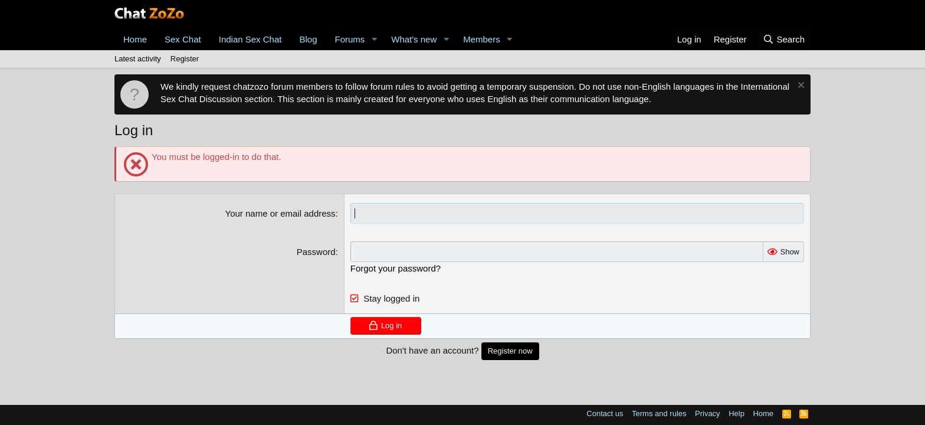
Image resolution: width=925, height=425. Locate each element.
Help (736, 413)
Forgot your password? (395, 268)
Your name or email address (280, 213)
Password (316, 252)
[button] (374, 39)
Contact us (604, 413)
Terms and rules (659, 413)
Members (481, 39)
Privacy (707, 413)
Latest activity (137, 58)
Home (135, 39)
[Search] (784, 39)
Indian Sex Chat (250, 39)
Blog (308, 39)
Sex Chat (183, 39)
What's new (414, 39)
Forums (350, 39)
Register (184, 58)
